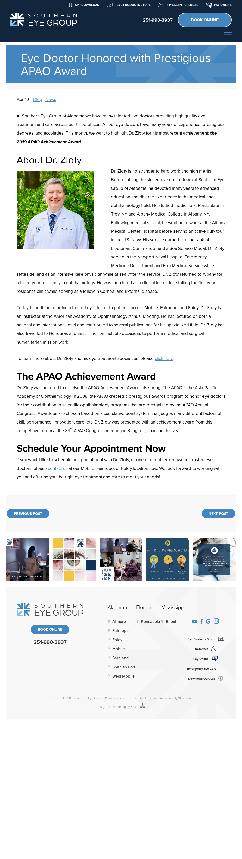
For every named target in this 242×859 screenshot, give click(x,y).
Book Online (205, 20)
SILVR (135, 707)
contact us (57, 468)
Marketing (119, 707)
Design (101, 707)
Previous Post (28, 513)
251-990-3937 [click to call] (158, 20)
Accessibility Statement (175, 698)
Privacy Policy (114, 698)
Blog (37, 99)
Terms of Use (135, 698)
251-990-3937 (50, 642)
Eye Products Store (129, 5)
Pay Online (219, 5)
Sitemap (152, 698)
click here (164, 358)
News (50, 99)
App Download (84, 5)
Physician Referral (178, 5)
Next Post (218, 513)
